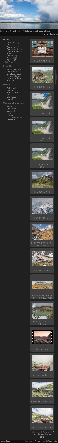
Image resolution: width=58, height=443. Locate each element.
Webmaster (52, 441)
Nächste (41, 434)
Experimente (13, 49)
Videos (10, 56)
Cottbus (10, 42)
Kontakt (10, 99)
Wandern (44, 31)
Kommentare (13, 92)
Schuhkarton (13, 51)
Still (8, 45)
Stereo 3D (11, 60)
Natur (9, 58)
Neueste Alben (14, 78)
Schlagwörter (13, 88)
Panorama (11, 53)
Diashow (53, 34)
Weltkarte (11, 97)
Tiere (11, 115)
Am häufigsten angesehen (14, 70)
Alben (6, 39)
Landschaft (14, 117)
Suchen (10, 90)
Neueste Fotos (13, 76)
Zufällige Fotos (14, 74)
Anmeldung (5, 441)
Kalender (11, 80)
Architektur (12, 47)
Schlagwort (31, 31)
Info (9, 95)
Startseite (16, 31)
